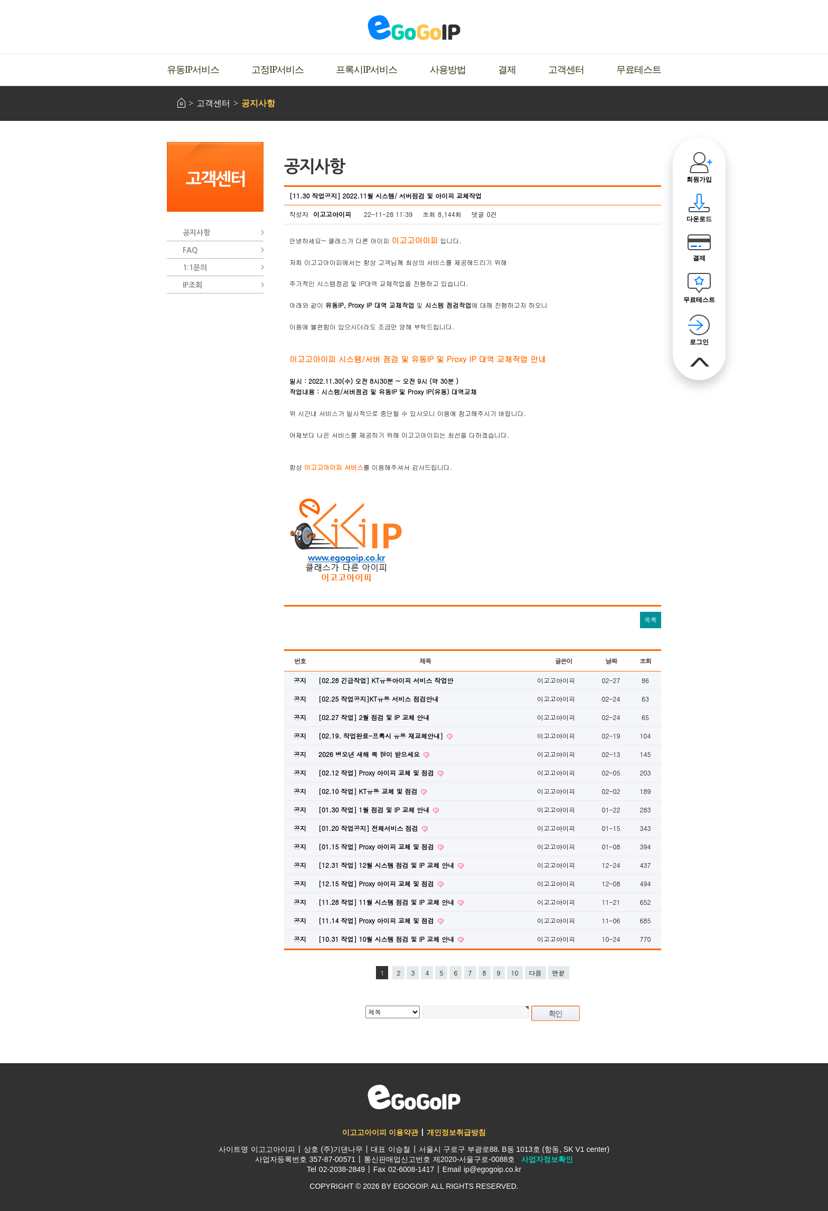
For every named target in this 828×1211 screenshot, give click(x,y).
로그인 (699, 342)
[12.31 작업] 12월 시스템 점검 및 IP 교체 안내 (387, 864)
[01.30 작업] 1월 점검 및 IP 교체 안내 (374, 809)
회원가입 (699, 179)
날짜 (611, 660)
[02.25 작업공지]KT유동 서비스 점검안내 (378, 698)
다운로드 (699, 219)
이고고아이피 (414, 1097)
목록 (650, 619)
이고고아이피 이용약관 (380, 1132)
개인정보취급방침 (456, 1132)
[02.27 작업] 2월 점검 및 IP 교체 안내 (373, 717)
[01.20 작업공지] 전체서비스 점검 (369, 828)
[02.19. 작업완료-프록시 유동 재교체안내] (381, 735)
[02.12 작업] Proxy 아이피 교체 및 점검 (377, 772)
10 (515, 972)
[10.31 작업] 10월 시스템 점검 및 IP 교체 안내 (387, 938)
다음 (535, 972)
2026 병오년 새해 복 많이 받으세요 (370, 754)
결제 (507, 69)
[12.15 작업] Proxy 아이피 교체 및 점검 (377, 883)
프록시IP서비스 (366, 69)
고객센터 (566, 69)
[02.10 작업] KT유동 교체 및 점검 (368, 791)
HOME (181, 103)
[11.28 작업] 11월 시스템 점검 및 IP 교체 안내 (387, 901)
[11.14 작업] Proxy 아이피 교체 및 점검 (377, 920)
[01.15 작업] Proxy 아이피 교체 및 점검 (377, 846)
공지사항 (258, 103)
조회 (645, 660)
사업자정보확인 (547, 1159)
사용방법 (448, 69)
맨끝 (558, 972)
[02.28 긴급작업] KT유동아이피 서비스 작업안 (385, 680)
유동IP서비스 (193, 69)
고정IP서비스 (277, 69)
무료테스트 (638, 69)
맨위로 (699, 362)
